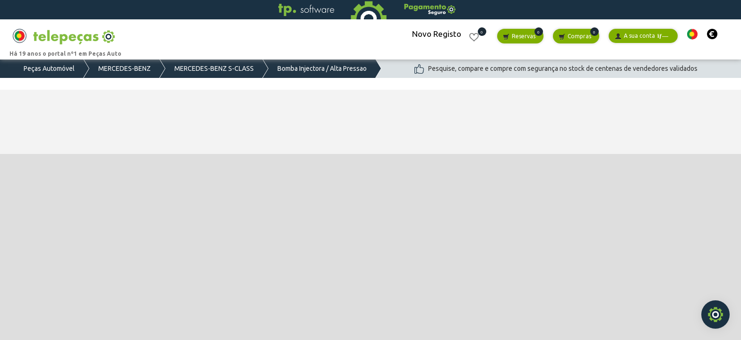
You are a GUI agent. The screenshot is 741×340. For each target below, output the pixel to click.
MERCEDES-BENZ (124, 68)
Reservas (519, 36)
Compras (575, 36)
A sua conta (641, 36)
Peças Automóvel (49, 68)
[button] (692, 34)
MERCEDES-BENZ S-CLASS (214, 68)
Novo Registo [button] (436, 33)
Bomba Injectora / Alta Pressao (322, 68)
